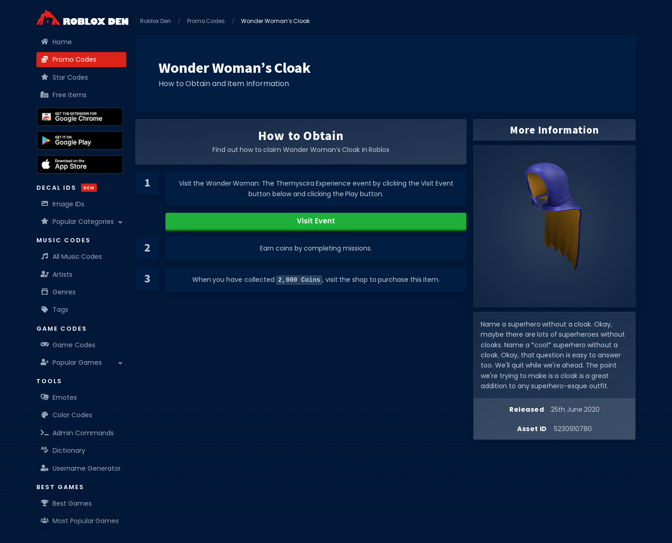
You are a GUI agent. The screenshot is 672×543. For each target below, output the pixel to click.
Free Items (64, 94)
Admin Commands (77, 433)
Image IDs (62, 204)
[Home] (82, 17)
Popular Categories (77, 221)
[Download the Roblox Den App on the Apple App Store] (80, 164)
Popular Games (71, 362)
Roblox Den (155, 21)
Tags (54, 309)
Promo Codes (68, 59)
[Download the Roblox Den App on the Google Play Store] (80, 140)
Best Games (66, 503)
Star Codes (64, 77)
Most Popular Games (80, 520)
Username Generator (81, 468)
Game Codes (68, 345)
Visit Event (316, 221)
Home (56, 42)
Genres (58, 292)
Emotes (59, 397)
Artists (56, 274)
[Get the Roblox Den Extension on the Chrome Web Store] (80, 117)
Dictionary (63, 450)
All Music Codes (71, 256)
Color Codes (66, 415)
